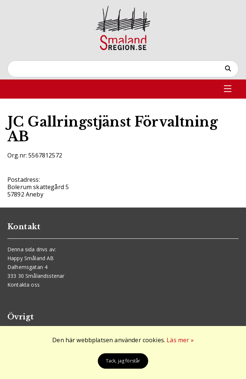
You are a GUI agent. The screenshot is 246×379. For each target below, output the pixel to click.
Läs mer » (180, 340)
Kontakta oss (23, 284)
